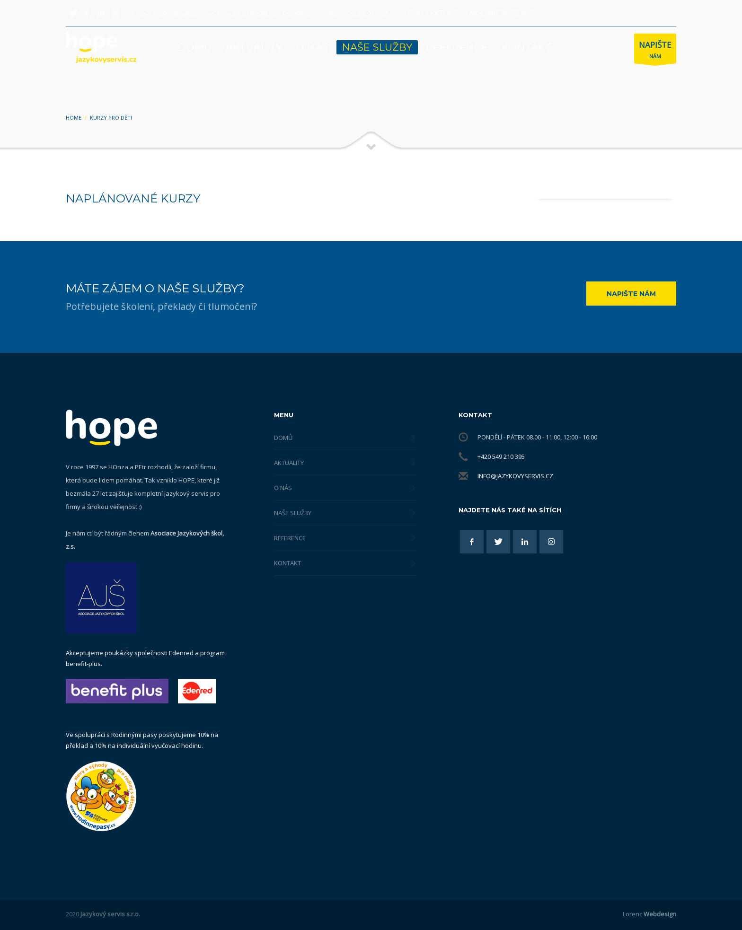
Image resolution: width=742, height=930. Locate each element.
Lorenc (649, 914)
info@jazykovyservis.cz (515, 476)
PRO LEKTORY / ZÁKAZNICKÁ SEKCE (471, 13)
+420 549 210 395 (501, 456)
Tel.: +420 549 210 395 (359, 13)
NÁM (655, 50)
